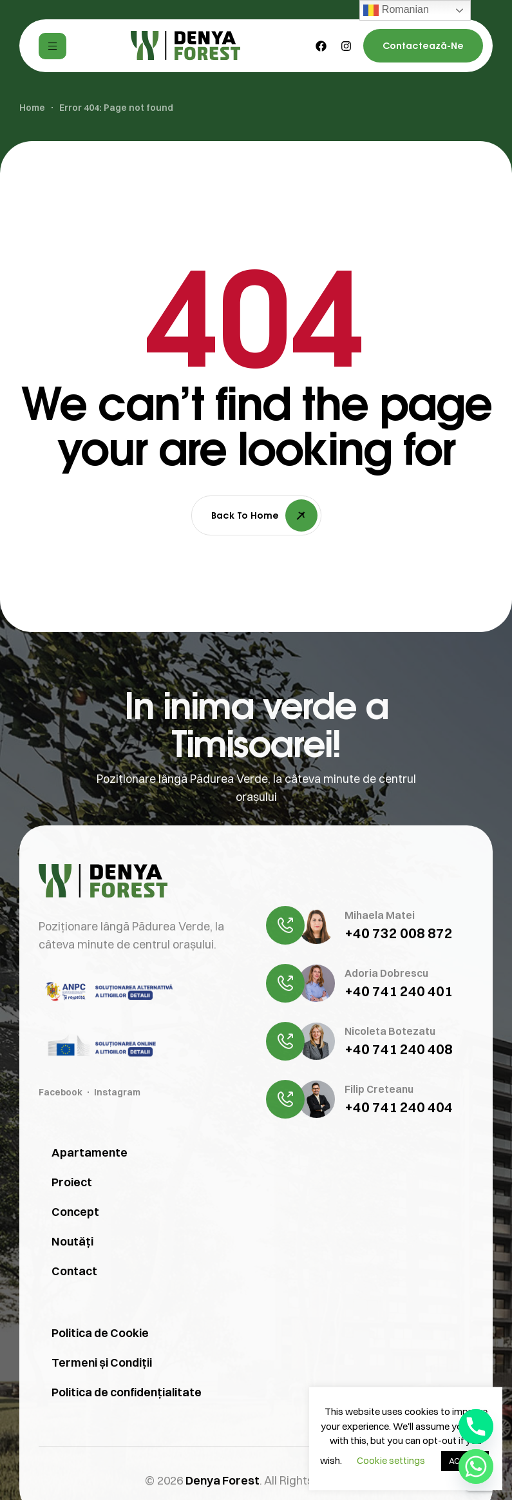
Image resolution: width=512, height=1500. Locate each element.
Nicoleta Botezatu (390, 1090)
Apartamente (90, 1211)
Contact (74, 1330)
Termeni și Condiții (102, 1421)
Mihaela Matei (380, 974)
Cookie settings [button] (391, 1460)
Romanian (395, 10)
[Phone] (476, 1426)
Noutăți (72, 1300)
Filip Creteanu (379, 1148)
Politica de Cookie (100, 1392)
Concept (75, 1271)
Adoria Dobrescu (386, 1032)
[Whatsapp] (476, 1466)
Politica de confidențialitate (127, 1451)
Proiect (72, 1241)
